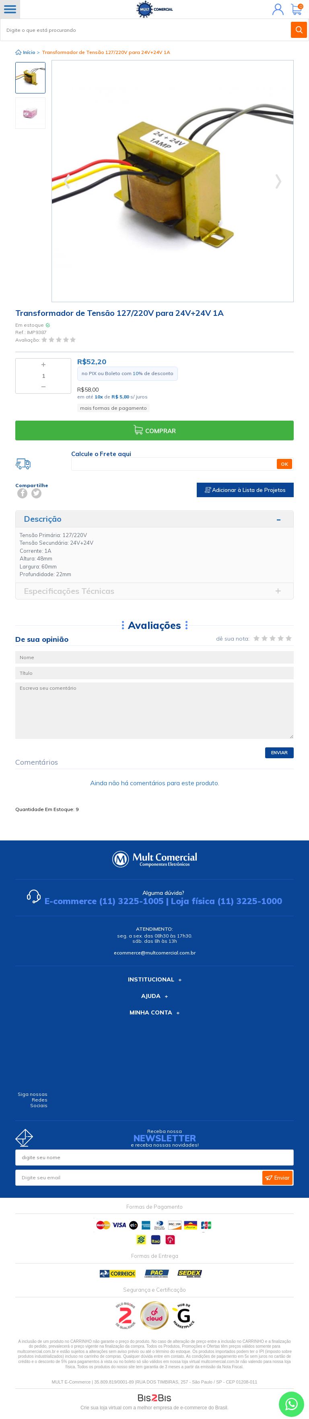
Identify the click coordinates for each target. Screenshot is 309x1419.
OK (284, 464)
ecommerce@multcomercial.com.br (155, 953)
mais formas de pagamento (113, 408)
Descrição (43, 519)
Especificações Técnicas (69, 591)
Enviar (279, 752)
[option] (30, 77)
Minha (276, 9)
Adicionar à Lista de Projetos (245, 490)
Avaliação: (28, 340)
